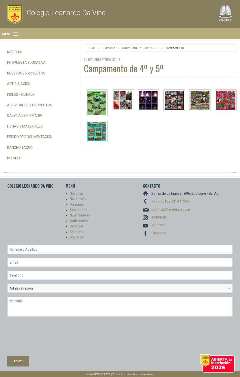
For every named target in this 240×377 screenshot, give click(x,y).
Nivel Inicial (78, 199)
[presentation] (27, 338)
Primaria (108, 48)
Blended (14, 158)
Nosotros (77, 193)
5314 (175, 201)
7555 (186, 201)
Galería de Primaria (24, 116)
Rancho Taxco (20, 148)
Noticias (14, 52)
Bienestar (77, 232)
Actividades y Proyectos (29, 105)
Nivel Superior (80, 215)
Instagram (159, 217)
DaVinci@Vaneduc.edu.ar (170, 209)
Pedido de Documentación (29, 137)
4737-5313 (159, 201)
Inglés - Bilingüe (21, 95)
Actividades (79, 221)
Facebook (158, 233)
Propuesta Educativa (26, 63)
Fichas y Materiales (25, 126)
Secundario (78, 210)
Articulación (18, 84)
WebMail (76, 237)
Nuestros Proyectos (26, 73)
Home (91, 48)
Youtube (158, 225)
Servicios (77, 226)
